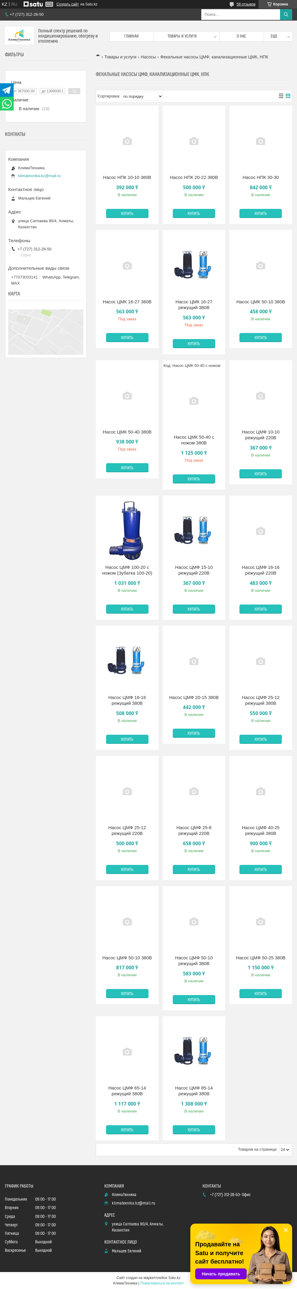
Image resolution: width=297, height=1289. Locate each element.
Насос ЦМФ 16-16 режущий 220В (260, 570)
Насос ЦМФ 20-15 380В (194, 697)
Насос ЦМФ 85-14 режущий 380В (194, 1090)
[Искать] (286, 14)
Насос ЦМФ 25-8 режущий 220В (194, 830)
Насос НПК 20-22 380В (194, 177)
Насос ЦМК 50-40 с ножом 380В (194, 440)
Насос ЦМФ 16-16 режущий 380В (127, 700)
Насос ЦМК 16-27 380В (127, 301)
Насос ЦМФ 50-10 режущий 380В (194, 960)
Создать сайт (67, 4)
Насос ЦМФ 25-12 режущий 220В (127, 830)
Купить (127, 213)
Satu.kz (174, 1278)
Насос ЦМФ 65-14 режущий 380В (127, 1090)
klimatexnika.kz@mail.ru (39, 175)
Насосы (148, 56)
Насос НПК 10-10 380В (127, 177)
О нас (241, 36)
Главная (131, 36)
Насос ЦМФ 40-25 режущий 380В (260, 830)
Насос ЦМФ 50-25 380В (260, 957)
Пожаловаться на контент (162, 1283)
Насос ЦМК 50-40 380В (127, 431)
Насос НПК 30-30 (260, 177)
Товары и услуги (182, 36)
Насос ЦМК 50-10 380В (260, 301)
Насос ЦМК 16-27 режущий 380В (193, 304)
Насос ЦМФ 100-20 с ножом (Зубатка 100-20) (127, 570)
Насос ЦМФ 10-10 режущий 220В (260, 434)
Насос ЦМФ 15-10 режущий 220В (194, 570)
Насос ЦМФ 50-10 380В (127, 957)
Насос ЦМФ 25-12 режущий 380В (260, 700)
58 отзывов (246, 4)
